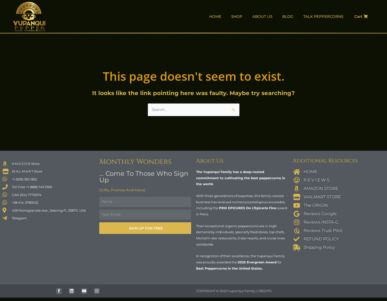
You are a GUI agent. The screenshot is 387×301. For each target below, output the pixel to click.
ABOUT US (262, 16)
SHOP (236, 16)
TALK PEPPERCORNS (323, 16)
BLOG (287, 16)
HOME (215, 16)
